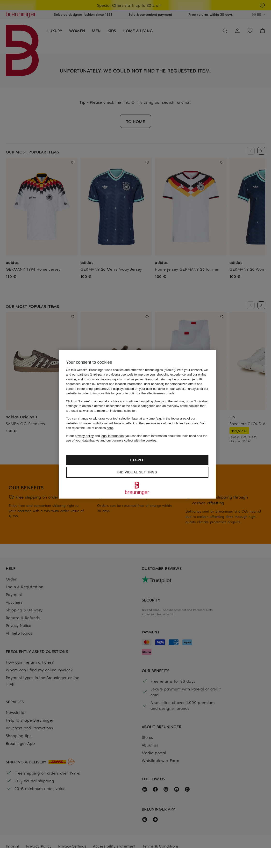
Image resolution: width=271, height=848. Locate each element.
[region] (137, 424)
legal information (112, 436)
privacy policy (84, 436)
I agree (137, 460)
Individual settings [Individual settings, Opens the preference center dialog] (137, 472)
